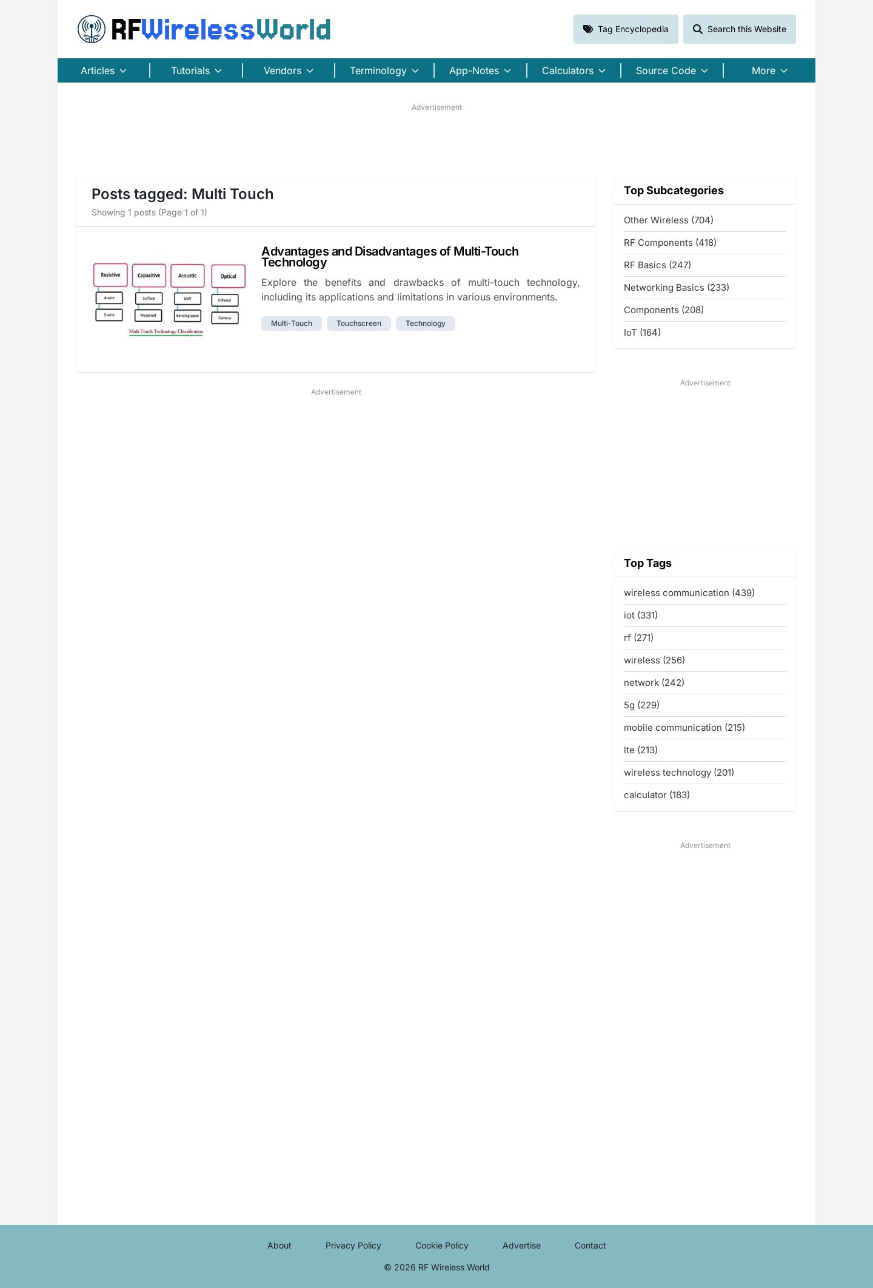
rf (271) (639, 637)
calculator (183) (657, 795)
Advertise (522, 1245)
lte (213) (641, 750)
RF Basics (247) (657, 265)
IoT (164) (642, 332)
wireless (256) (654, 660)
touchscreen (358, 323)
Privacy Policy (353, 1245)
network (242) (654, 682)
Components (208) (664, 310)
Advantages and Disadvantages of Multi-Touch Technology (390, 256)
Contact (590, 1245)
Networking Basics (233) (676, 287)
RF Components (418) (670, 242)
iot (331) (641, 615)
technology (426, 323)
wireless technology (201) (679, 772)
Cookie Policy (442, 1245)
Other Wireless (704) (669, 220)
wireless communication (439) (689, 592)
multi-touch (291, 323)
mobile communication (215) (684, 727)
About (279, 1245)
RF (204, 29)
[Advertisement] (436, 140)
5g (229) (642, 705)
